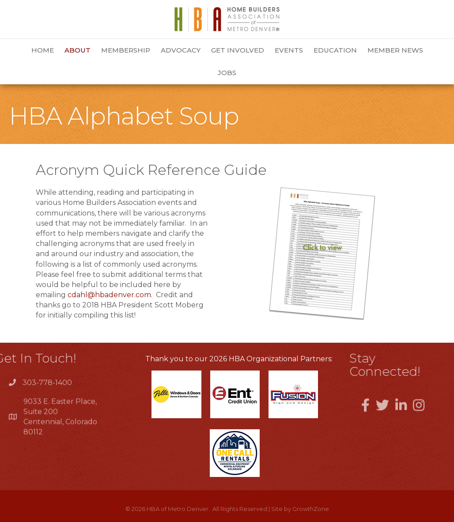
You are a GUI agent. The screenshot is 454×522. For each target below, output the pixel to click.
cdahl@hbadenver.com (109, 295)
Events (289, 50)
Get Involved (237, 50)
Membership (125, 50)
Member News (395, 50)
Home (42, 50)
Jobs (227, 72)
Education (335, 50)
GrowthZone (310, 508)
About (77, 50)
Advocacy (181, 50)
